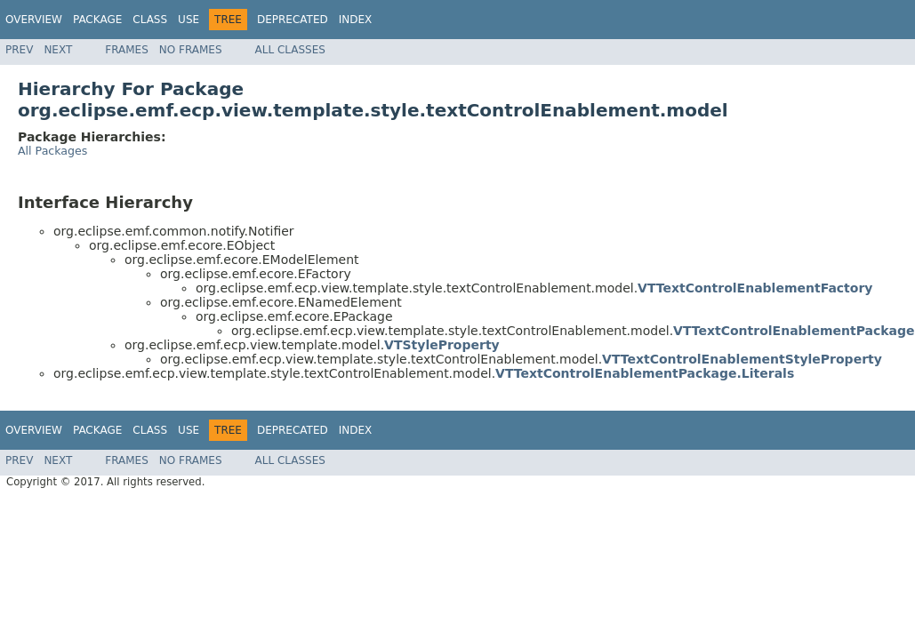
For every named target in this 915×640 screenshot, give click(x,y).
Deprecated (292, 19)
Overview (33, 19)
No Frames (190, 50)
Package (97, 19)
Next (58, 50)
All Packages (52, 150)
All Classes (290, 50)
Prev (19, 50)
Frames (126, 50)
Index (356, 19)
